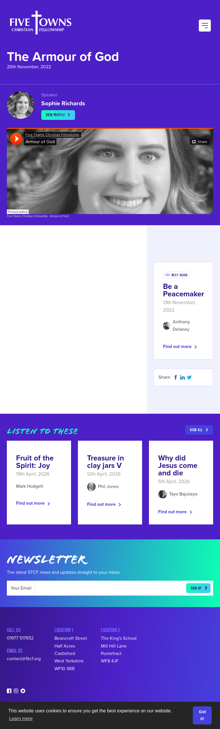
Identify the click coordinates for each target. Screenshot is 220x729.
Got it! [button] (202, 715)
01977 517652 (20, 638)
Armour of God (59, 216)
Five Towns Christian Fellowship (27, 216)
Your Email (21, 588)
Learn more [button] (21, 718)
